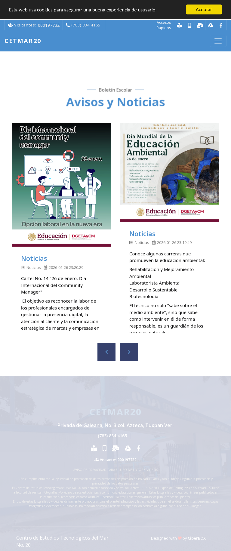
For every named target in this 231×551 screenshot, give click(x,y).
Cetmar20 (23, 40)
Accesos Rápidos (164, 25)
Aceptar (204, 9)
